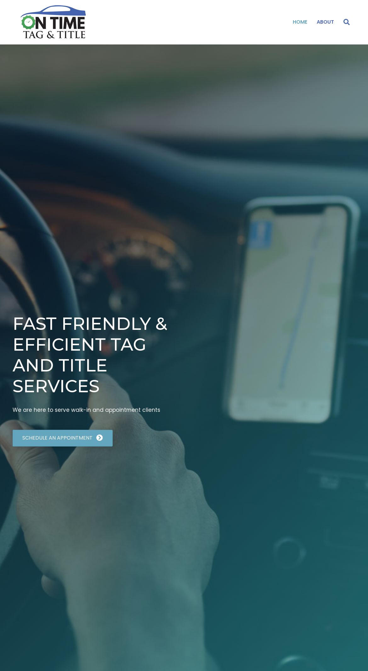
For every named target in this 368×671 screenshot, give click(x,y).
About (325, 22)
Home (300, 22)
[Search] (344, 22)
